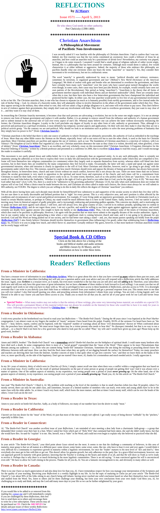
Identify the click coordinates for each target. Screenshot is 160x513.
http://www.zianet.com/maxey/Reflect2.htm (21, 509)
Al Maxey (82, 11)
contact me (18, 494)
